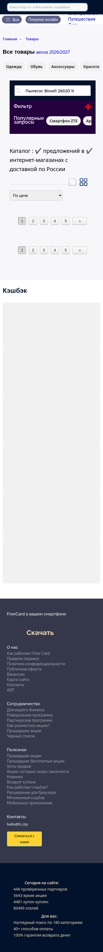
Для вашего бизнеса (25, 710)
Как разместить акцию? (28, 725)
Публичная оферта (24, 669)
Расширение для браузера (31, 792)
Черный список (21, 736)
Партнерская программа (29, 720)
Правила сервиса (23, 658)
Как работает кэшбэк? (27, 787)
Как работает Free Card (28, 653)
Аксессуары (63, 66)
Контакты (15, 685)
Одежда (14, 66)
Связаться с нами (24, 838)
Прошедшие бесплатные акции (35, 761)
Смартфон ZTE (63, 120)
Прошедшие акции (24, 731)
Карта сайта (18, 679)
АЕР (10, 690)
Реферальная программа (30, 715)
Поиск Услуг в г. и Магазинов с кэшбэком (39, 7)
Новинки (15, 777)
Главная (12, 38)
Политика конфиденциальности (36, 664)
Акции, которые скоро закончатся (38, 771)
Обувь (36, 66)
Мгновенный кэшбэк (26, 798)
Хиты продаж (19, 766)
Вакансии (15, 674)
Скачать (40, 632)
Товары (32, 38)
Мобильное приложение (29, 803)
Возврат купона (21, 782)
